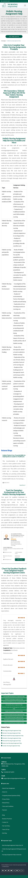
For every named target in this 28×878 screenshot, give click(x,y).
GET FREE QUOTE (14, 36)
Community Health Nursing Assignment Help (14, 714)
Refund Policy (5, 802)
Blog (3, 815)
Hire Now (19, 559)
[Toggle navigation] (25, 5)
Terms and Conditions (7, 806)
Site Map (4, 833)
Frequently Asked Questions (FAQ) (11, 795)
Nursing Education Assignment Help (14, 704)
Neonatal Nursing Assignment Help (11, 740)
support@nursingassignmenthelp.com (14, 778)
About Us (4, 792)
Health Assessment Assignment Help (14, 711)
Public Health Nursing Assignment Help (14, 717)
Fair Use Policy (6, 826)
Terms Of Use (5, 829)
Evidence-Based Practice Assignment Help (14, 722)
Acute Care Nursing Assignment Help (11, 743)
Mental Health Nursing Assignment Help (12, 735)
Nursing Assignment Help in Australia (11, 854)
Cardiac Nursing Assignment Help (10, 745)
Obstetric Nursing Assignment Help (11, 738)
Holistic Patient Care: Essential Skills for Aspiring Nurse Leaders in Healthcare (14, 455)
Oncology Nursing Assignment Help (11, 730)
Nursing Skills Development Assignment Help (14, 696)
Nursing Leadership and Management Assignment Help (14, 707)
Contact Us (5, 822)
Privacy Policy (6, 799)
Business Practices (7, 818)
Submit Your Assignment (8, 788)
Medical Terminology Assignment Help (14, 699)
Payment (4, 810)
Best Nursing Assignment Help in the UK (12, 845)
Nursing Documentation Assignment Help (14, 719)
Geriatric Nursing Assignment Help (11, 733)
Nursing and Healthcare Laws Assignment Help (14, 701)
